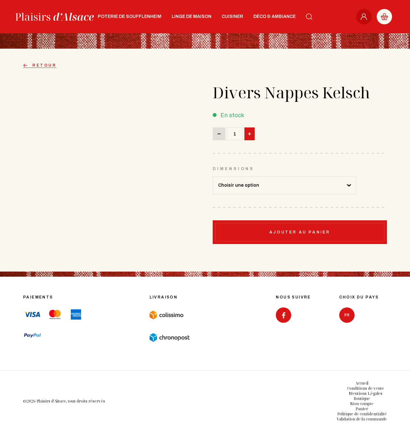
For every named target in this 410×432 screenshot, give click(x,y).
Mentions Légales (365, 393)
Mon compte (361, 403)
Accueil (361, 383)
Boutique (362, 398)
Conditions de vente (365, 388)
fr (346, 315)
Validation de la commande (362, 419)
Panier (362, 409)
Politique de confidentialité (362, 414)
